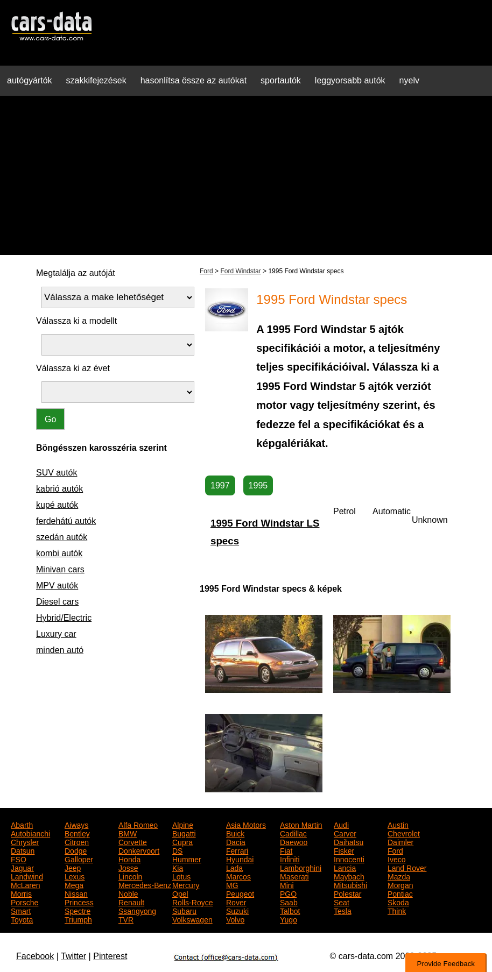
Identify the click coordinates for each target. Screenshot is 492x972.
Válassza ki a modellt (76, 320)
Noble (128, 893)
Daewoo (293, 841)
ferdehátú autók (66, 521)
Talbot (290, 910)
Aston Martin (301, 824)
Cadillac (293, 832)
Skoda (398, 901)
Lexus (75, 875)
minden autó (59, 650)
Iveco (396, 858)
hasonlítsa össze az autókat (193, 80)
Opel (180, 893)
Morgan (400, 884)
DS (177, 850)
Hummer (186, 858)
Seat (341, 901)
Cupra (182, 841)
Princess (79, 901)
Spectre (77, 910)
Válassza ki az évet (73, 368)
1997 (220, 485)
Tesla (343, 910)
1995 (258, 485)
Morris (21, 893)
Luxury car (56, 633)
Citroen (77, 841)
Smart (21, 910)
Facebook (35, 956)
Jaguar (22, 867)
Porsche (24, 901)
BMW (127, 832)
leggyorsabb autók (350, 80)
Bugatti (184, 832)
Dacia (235, 841)
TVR (125, 919)
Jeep (73, 867)
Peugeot (240, 893)
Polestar (347, 893)
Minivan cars (60, 569)
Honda (129, 858)
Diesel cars (57, 601)
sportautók (281, 80)
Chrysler (25, 841)
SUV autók (56, 472)
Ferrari (237, 850)
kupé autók (57, 504)
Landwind (27, 875)
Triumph (78, 919)
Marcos (238, 875)
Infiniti (290, 858)
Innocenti (349, 858)
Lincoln (130, 875)
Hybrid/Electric (64, 617)
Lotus (181, 875)
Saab (289, 901)
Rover (236, 901)
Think (397, 910)
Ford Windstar (240, 271)
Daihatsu (348, 841)
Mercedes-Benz (144, 884)
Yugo (288, 919)
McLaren (25, 884)
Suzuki (237, 910)
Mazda (399, 875)
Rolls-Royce (192, 901)
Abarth (22, 824)
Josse (128, 867)
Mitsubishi (350, 884)
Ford (206, 271)
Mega (74, 884)
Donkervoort (138, 850)
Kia (177, 867)
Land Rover (407, 867)
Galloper (79, 858)
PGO (288, 893)
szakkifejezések (96, 80)
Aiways (76, 824)
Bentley (77, 832)
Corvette (132, 841)
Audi (341, 824)
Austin (398, 824)
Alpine (182, 824)
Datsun (22, 850)
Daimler (400, 841)
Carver (345, 832)
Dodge (76, 850)
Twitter (73, 956)
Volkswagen (192, 919)
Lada (234, 867)
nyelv (409, 80)
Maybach (349, 875)
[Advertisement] (246, 179)
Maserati (294, 875)
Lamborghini (300, 867)
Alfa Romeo (138, 824)
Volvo (235, 919)
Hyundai (240, 858)
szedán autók (61, 537)
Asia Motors (246, 824)
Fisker (344, 850)
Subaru (184, 910)
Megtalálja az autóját (75, 273)
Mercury (186, 884)
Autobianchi (30, 832)
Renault (131, 901)
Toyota (22, 919)
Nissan (76, 893)
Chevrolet (404, 832)
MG (232, 884)
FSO (18, 858)
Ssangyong (137, 910)
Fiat (286, 850)
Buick (235, 832)
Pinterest (110, 956)
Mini (287, 884)
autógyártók (29, 80)
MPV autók (57, 585)
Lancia (345, 867)
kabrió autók (59, 488)
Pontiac (400, 893)
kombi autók (59, 553)
